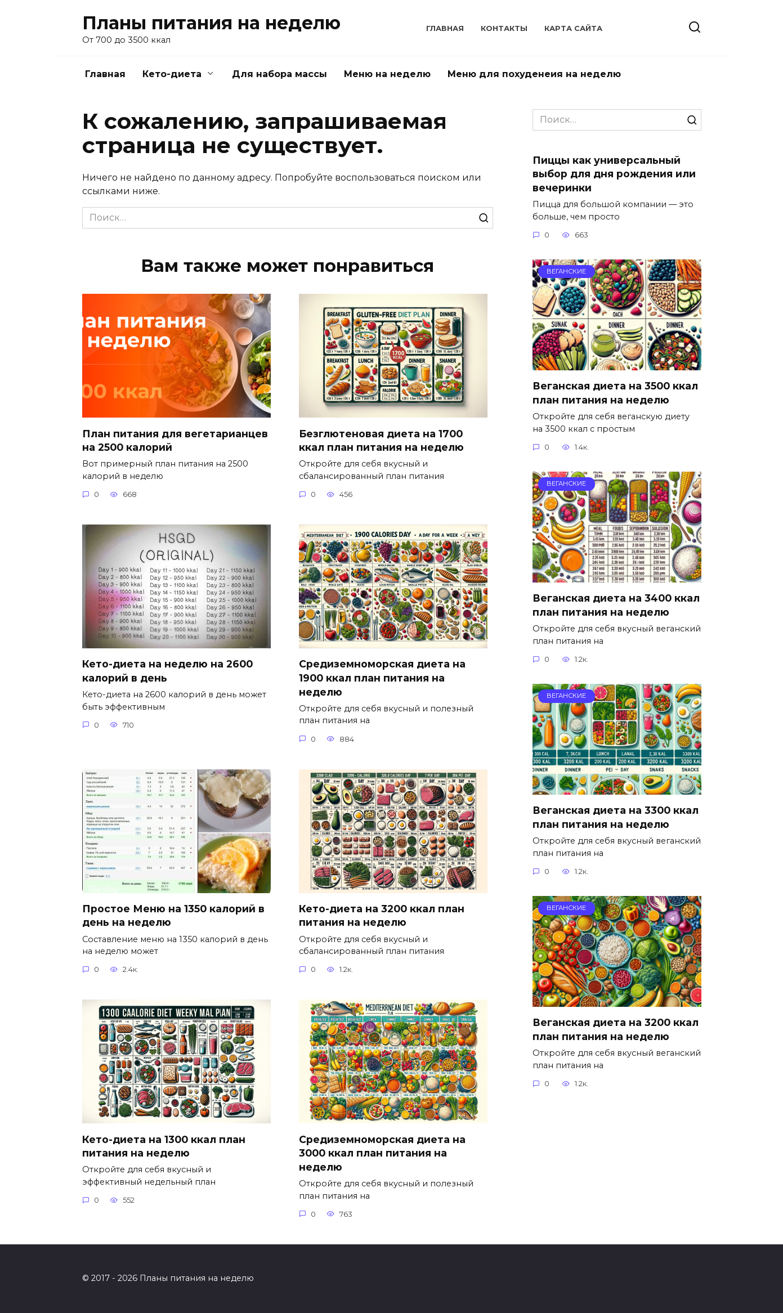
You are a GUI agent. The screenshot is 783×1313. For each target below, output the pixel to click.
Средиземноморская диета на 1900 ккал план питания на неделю (382, 677)
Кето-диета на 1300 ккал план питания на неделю (163, 1146)
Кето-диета (172, 74)
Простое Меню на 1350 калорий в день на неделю (173, 916)
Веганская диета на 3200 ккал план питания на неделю (616, 1029)
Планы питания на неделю (211, 23)
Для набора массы (279, 74)
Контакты (504, 28)
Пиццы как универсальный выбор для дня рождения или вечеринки (614, 173)
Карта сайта (573, 28)
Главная (445, 28)
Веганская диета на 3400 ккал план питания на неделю (616, 605)
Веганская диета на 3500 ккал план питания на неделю (615, 393)
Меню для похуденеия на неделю (534, 74)
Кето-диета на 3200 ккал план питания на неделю (381, 916)
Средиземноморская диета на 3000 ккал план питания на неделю (382, 1153)
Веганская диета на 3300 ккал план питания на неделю (616, 817)
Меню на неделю (387, 74)
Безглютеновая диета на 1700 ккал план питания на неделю (381, 440)
